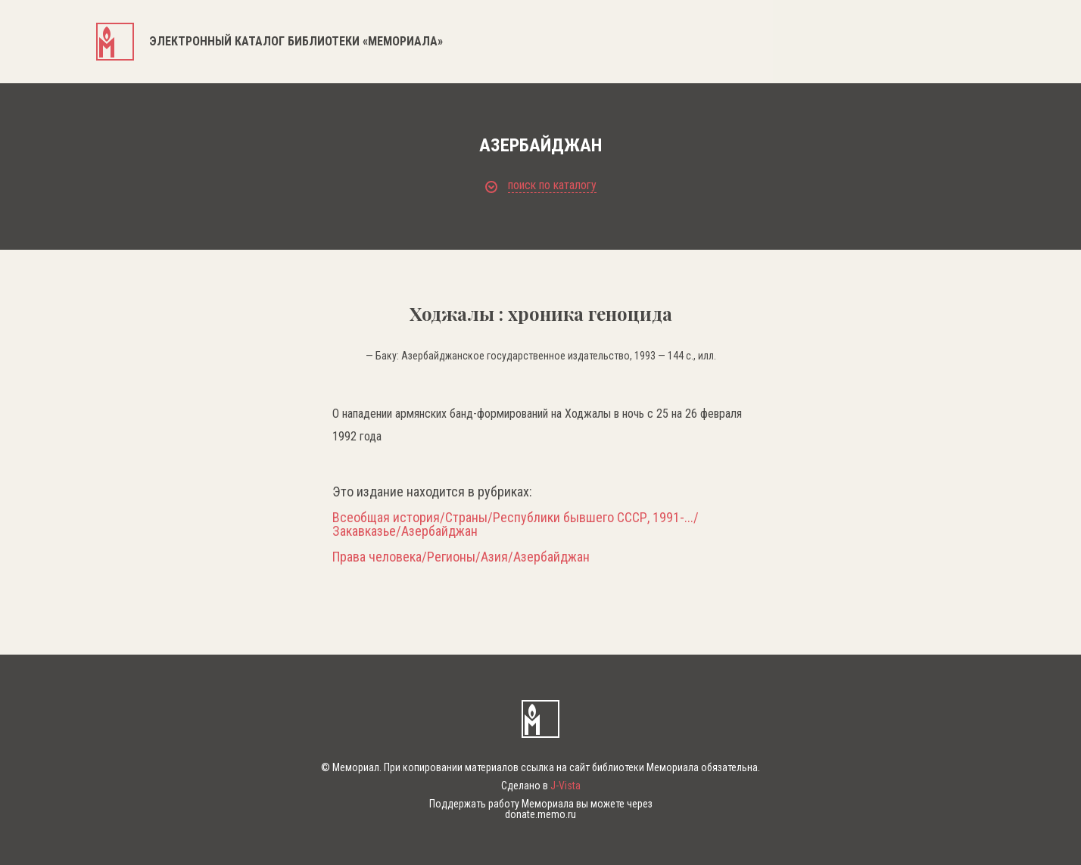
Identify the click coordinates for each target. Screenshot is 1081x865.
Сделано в (541, 785)
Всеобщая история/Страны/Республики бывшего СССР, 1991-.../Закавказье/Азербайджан (515, 524)
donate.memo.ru (540, 814)
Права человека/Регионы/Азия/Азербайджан (461, 557)
